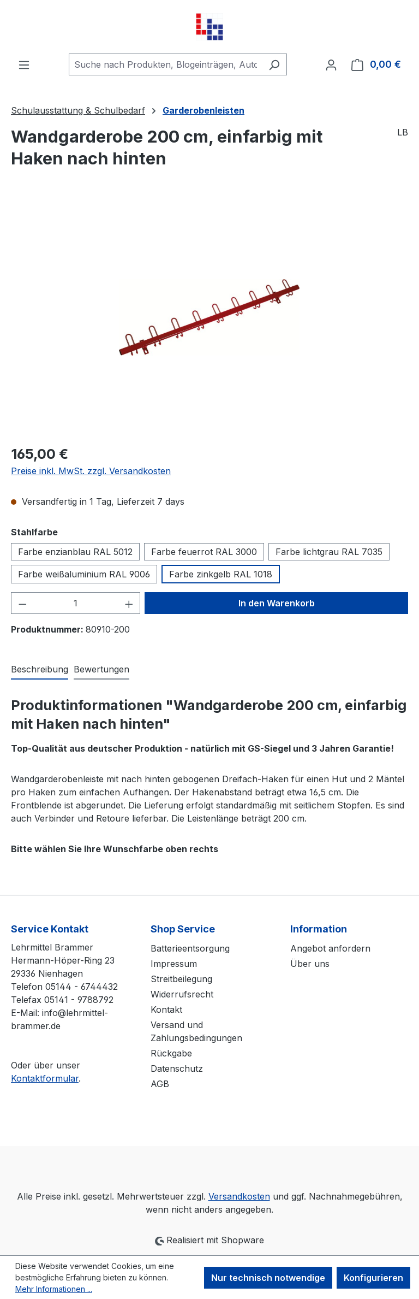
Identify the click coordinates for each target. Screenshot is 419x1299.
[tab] (39, 670)
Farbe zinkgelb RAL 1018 (220, 574)
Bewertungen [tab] (101, 669)
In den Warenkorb (276, 603)
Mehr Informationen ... (53, 1289)
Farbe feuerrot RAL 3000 (204, 551)
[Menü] (24, 64)
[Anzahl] (75, 603)
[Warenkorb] (376, 64)
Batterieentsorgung (190, 948)
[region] (209, 317)
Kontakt (166, 1009)
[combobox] (165, 64)
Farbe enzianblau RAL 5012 (75, 551)
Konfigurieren (373, 1277)
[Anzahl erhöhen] (129, 603)
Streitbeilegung (181, 978)
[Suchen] (274, 64)
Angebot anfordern (330, 948)
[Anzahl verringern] (22, 603)
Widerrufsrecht (182, 994)
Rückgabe (171, 1053)
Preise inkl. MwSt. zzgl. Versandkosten (91, 470)
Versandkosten (239, 1196)
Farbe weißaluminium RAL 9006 (84, 574)
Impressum (174, 963)
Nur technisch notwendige (268, 1277)
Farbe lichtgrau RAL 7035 (329, 551)
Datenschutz (177, 1068)
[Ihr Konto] (331, 64)
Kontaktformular (45, 1078)
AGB (160, 1083)
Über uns (310, 963)
